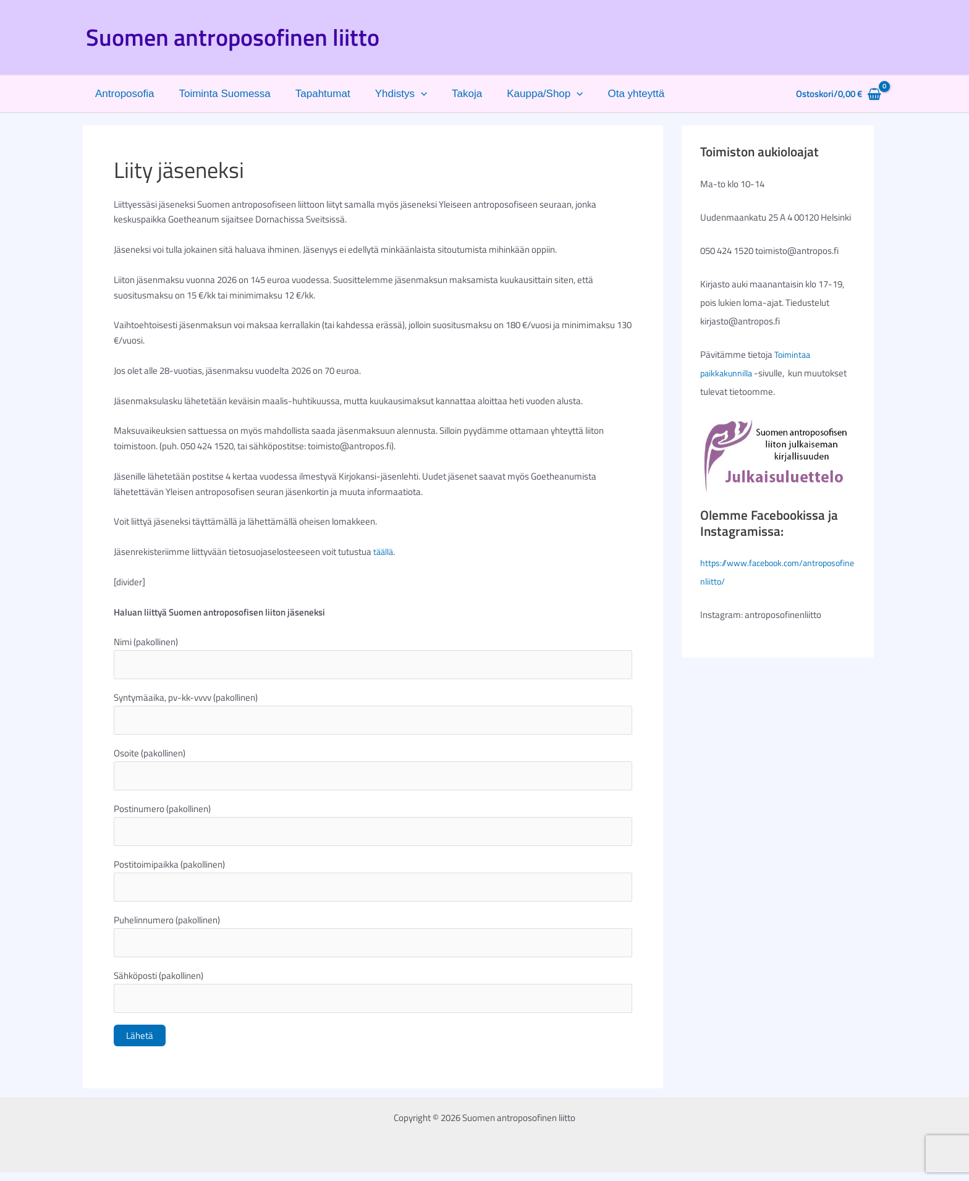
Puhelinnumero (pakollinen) (373, 942)
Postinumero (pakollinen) (373, 828)
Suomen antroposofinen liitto (232, 37)
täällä (384, 551)
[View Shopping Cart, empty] (838, 94)
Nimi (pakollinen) (373, 657)
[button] (408, 93)
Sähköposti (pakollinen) (373, 999)
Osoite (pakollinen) (373, 771)
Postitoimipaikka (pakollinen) (373, 885)
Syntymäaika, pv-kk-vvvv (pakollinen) (373, 714)
